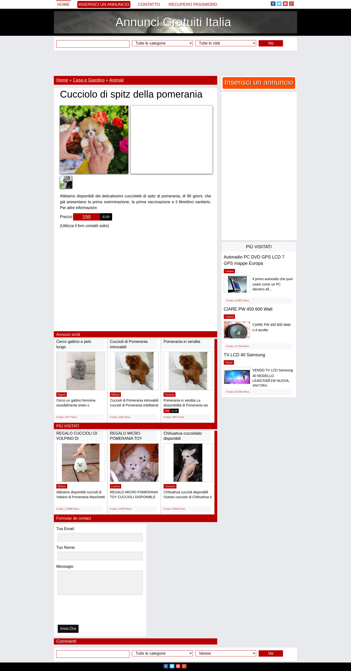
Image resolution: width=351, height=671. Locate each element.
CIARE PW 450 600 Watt (248, 309)
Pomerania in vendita (182, 342)
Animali (116, 80)
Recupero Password (193, 4)
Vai (270, 43)
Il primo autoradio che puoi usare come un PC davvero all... (273, 284)
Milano (115, 394)
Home (63, 4)
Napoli (62, 394)
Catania (229, 271)
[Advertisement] (175, 63)
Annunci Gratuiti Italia (173, 22)
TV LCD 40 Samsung (244, 354)
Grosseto (170, 486)
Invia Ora (68, 628)
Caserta (115, 486)
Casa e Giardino (89, 80)
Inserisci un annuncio (103, 4)
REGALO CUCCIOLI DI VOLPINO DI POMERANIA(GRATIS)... (78, 438)
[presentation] (82, 611)
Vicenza (169, 394)
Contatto (149, 4)
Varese (229, 362)
